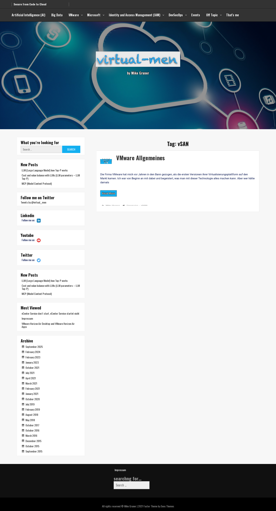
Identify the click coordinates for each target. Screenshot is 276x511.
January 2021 (31, 394)
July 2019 (29, 404)
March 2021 (31, 383)
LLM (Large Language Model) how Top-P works (45, 170)
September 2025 (34, 347)
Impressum (27, 318)
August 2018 (31, 415)
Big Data (56, 15)
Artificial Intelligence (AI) (28, 15)
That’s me (232, 15)
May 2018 (30, 420)
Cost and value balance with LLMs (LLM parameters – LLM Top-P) (51, 176)
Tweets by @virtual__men (33, 202)
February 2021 (32, 388)
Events (195, 15)
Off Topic (212, 15)
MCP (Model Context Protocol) (37, 183)
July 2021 (29, 373)
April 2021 (30, 378)
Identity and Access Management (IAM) (134, 15)
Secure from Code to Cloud (30, 3)
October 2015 (32, 446)
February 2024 (32, 352)
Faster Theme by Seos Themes (159, 506)
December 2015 (33, 441)
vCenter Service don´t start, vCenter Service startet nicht (50, 313)
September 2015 (33, 451)
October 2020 (32, 399)
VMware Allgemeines (119, 154)
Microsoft (93, 15)
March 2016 (31, 435)
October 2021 (32, 367)
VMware (74, 15)
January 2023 (32, 362)
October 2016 (32, 430)
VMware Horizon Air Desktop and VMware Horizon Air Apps (48, 325)
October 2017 (32, 425)
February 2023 (32, 357)
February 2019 (32, 409)
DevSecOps (176, 15)
